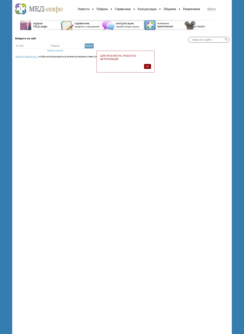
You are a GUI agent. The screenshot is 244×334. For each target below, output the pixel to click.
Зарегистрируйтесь (26, 56)
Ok (147, 66)
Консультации (147, 9)
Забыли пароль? (55, 50)
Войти (211, 9)
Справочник (123, 9)
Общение (170, 9)
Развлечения (191, 9)
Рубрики (102, 9)
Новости (83, 9)
